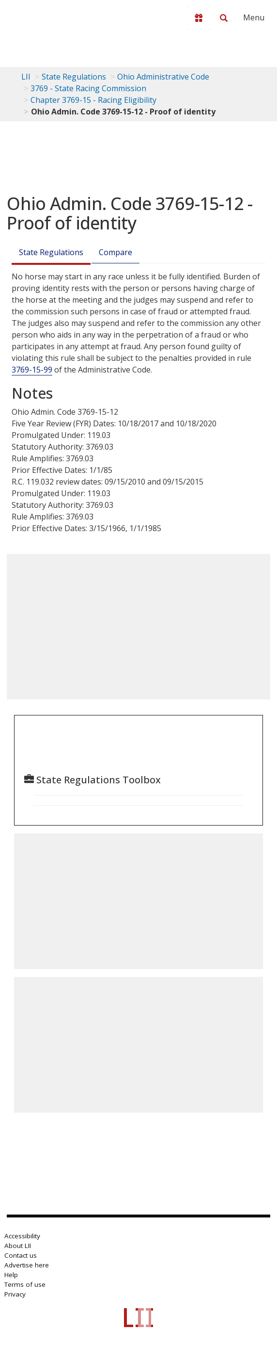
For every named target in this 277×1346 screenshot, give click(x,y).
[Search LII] (223, 18)
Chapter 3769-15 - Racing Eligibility (93, 100)
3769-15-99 (32, 369)
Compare (115, 252)
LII (26, 76)
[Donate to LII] (198, 18)
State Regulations (74, 76)
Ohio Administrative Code (163, 76)
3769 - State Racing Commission (88, 88)
